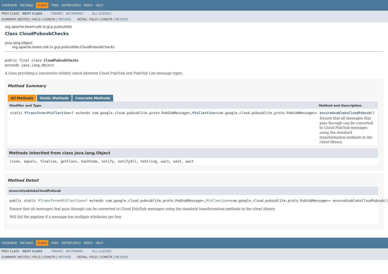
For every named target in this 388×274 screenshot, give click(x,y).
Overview (9, 5)
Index (88, 5)
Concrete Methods (92, 98)
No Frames (74, 13)
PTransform (35, 113)
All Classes (101, 13)
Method (64, 19)
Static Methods (54, 98)
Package (26, 5)
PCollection (58, 113)
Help (99, 5)
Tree (55, 5)
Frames (57, 13)
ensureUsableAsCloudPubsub (345, 113)
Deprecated (71, 5)
